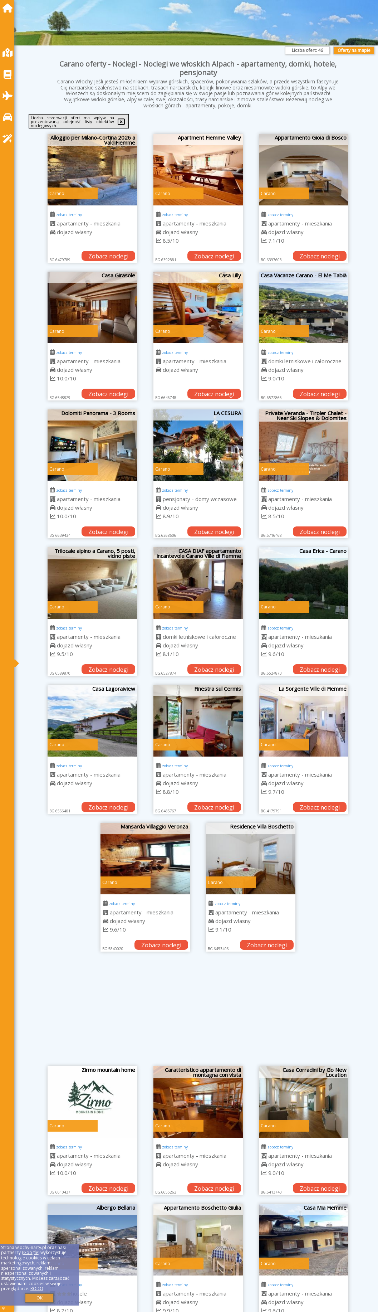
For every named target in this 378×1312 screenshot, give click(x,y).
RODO (36, 1289)
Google (30, 1252)
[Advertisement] (198, 1012)
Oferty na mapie (354, 50)
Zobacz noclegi (108, 256)
